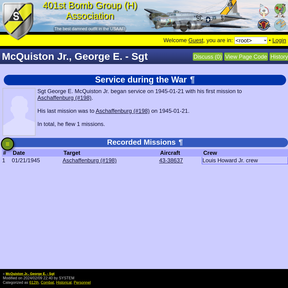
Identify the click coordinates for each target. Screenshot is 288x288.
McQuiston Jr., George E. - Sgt (30, 274)
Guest (195, 40)
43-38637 (171, 160)
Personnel (82, 282)
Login (279, 40)
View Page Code (246, 56)
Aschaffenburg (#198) (64, 98)
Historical (64, 282)
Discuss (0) (208, 56)
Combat (47, 282)
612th (34, 282)
